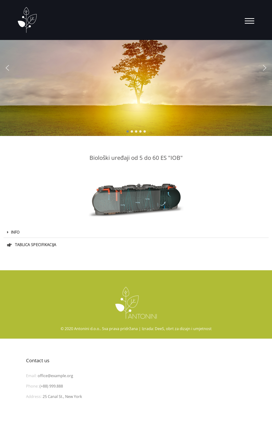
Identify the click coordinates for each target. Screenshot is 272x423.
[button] (7, 68)
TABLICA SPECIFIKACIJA (35, 244)
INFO (15, 232)
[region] (136, 68)
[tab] (136, 232)
